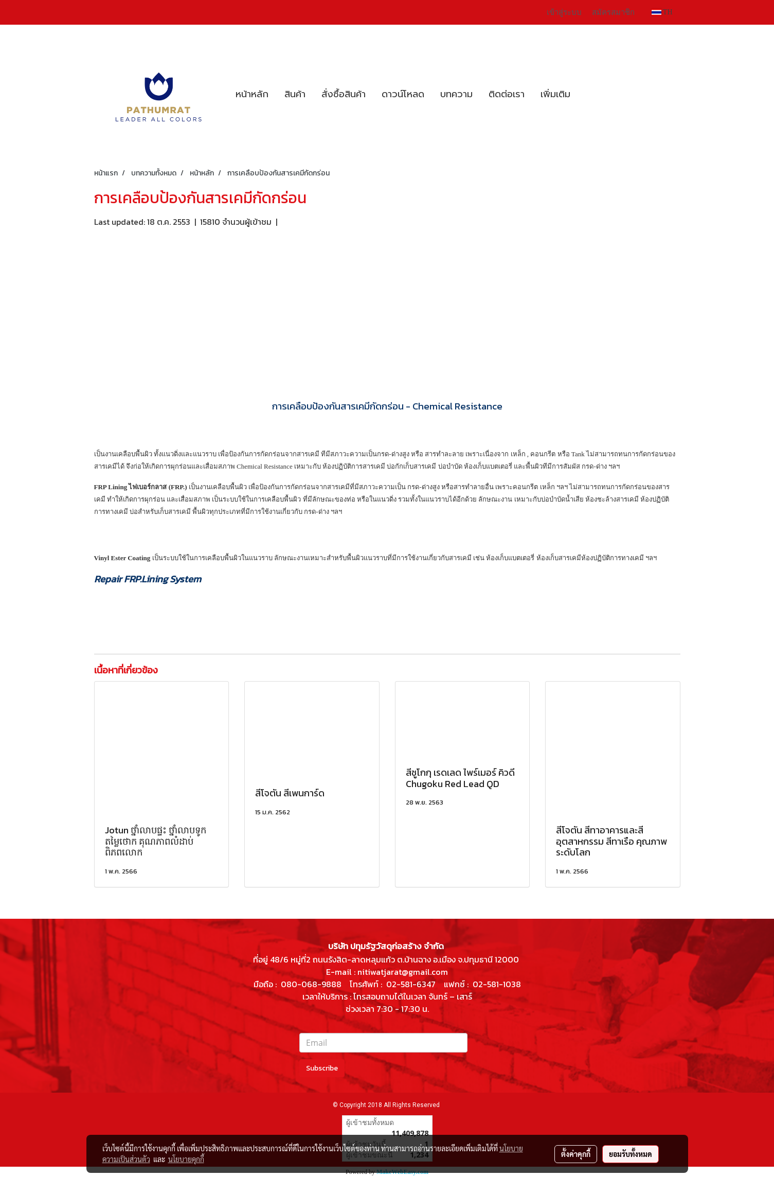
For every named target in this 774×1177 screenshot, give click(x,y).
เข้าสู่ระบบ (564, 11)
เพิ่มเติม (555, 94)
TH (662, 12)
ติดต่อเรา (507, 94)
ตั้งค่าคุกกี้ (575, 1153)
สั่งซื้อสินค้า (343, 94)
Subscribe (322, 1068)
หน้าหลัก (252, 94)
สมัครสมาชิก (613, 11)
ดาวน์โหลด (403, 94)
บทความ (456, 94)
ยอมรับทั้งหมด (630, 1153)
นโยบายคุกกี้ (186, 1159)
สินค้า (294, 94)
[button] (587, 94)
